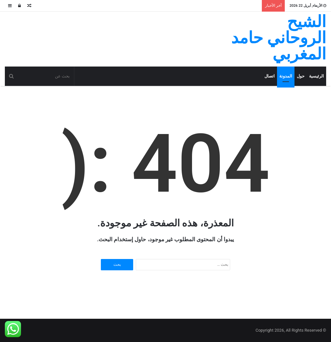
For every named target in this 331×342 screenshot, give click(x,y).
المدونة (285, 76)
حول (300, 76)
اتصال (269, 76)
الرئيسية (316, 76)
